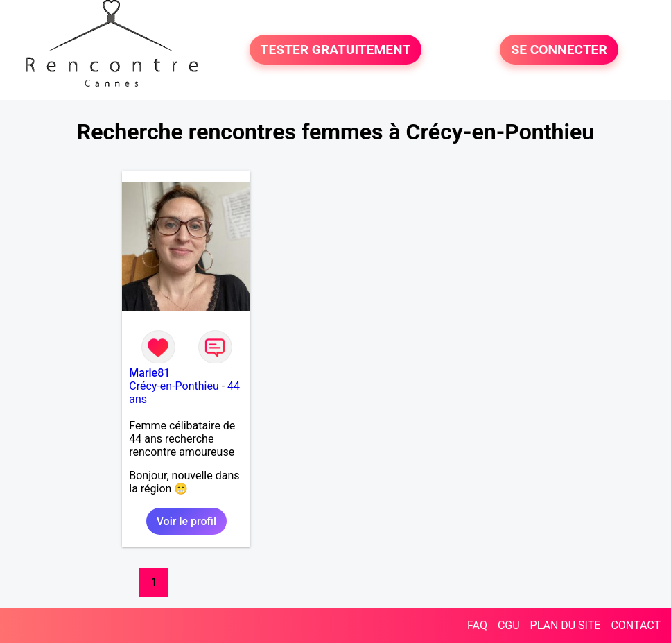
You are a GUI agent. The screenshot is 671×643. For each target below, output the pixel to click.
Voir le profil (186, 521)
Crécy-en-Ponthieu (173, 386)
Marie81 (149, 372)
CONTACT (636, 625)
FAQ (477, 625)
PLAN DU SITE (565, 625)
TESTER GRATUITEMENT (336, 50)
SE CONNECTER (559, 50)
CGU (509, 625)
